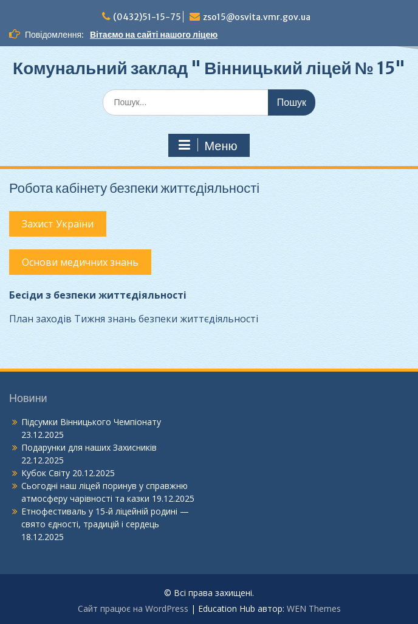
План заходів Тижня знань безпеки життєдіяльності (133, 318)
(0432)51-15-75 (147, 17)
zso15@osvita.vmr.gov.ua (256, 17)
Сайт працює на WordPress (133, 608)
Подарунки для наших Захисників (89, 447)
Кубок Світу (45, 473)
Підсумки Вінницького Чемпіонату (91, 422)
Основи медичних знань (80, 262)
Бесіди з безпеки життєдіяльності (98, 295)
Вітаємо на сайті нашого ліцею (154, 34)
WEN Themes (314, 608)
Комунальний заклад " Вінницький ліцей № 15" (209, 68)
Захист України (58, 224)
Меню (207, 145)
